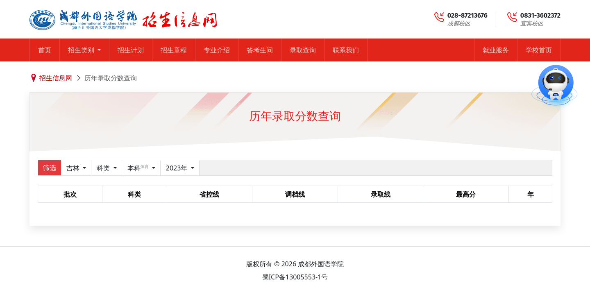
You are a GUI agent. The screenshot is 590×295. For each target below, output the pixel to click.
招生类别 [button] (82, 49)
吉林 (73, 167)
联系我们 (346, 49)
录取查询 (303, 49)
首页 (44, 49)
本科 (138, 167)
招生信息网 (55, 77)
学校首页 (539, 49)
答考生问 (260, 49)
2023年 (177, 167)
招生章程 (174, 49)
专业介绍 (217, 49)
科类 (104, 167)
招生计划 (131, 49)
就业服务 (496, 49)
